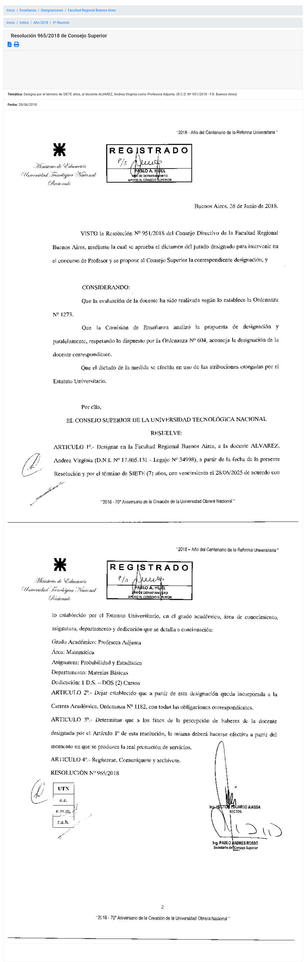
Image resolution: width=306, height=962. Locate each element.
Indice (24, 23)
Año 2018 (41, 23)
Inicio (11, 10)
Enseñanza (28, 10)
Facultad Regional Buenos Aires (92, 10)
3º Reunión (61, 23)
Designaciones (52, 10)
